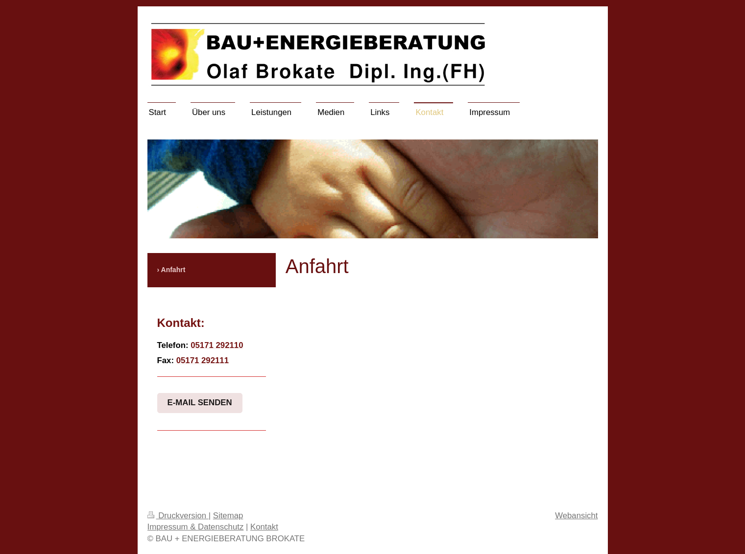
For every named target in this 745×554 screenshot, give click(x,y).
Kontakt (264, 526)
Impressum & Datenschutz (195, 526)
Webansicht (576, 515)
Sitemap (228, 515)
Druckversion (178, 515)
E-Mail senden (200, 402)
